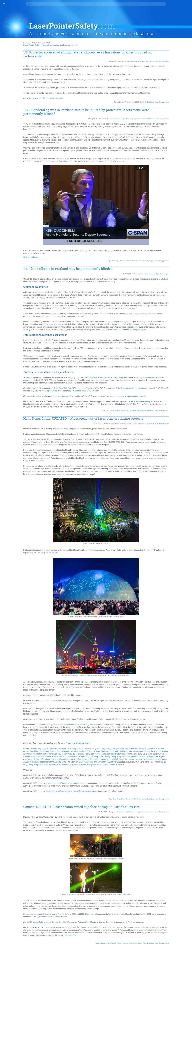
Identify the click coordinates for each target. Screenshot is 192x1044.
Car (182, 235)
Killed (167, 331)
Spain (180, 467)
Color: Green (125, 1019)
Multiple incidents (172, 366)
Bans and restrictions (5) (175, 68)
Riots (120, 257)
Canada (89, 1019)
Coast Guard (180, 246)
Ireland (168, 323)
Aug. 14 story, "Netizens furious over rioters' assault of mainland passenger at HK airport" (113, 815)
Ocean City (175, 395)
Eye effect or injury (150, 47)
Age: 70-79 (169, 192)
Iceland (185, 310)
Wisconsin (169, 520)
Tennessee (179, 483)
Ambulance (170, 200)
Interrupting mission (149, 110)
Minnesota (169, 358)
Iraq (184, 320)
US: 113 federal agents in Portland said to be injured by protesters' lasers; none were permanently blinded (100, 103)
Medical (182, 347)
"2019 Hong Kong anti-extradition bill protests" (81, 818)
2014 (167, 142)
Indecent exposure (173, 315)
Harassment (170, 296)
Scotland (168, 446)
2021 (167, 124)
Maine (179, 342)
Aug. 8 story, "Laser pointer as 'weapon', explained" (123, 802)
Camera (178, 232)
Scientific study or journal (175, 443)
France (168, 286)
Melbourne (169, 350)
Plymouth (180, 411)
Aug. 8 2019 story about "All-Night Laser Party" (79, 799)
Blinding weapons (172, 224)
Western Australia (172, 515)
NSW (167, 395)
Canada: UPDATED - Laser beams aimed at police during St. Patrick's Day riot (100, 868)
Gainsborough (178, 286)
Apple (179, 203)
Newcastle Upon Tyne (174, 384)
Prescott (177, 416)
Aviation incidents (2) (174, 65)
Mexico (168, 352)
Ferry (181, 280)
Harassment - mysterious (175, 299)
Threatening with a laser (175, 491)
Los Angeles (170, 342)
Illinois (167, 312)
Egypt (174, 270)
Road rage (175, 427)
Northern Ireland (172, 392)
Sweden (168, 478)
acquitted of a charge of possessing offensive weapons (92, 850)
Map (176, 344)
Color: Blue (169, 248)
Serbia (176, 446)
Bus (179, 230)
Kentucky (181, 328)
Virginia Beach (171, 504)
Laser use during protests (85, 419)
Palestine (180, 403)
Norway (183, 392)
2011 (167, 150)
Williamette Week (139, 411)
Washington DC (171, 507)
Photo (132, 257)
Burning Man (170, 230)
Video (132, 1019)
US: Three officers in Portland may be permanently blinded (90, 265)
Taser (183, 480)
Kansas (175, 326)
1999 (167, 169)
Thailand (168, 488)
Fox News (54, 409)
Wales (181, 504)
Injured (168, 320)
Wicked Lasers (171, 518)
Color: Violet (181, 251)
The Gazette (55, 89)
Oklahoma (169, 398)
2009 (167, 156)
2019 (167, 129)
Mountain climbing (172, 363)
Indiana (168, 318)
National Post (105, 993)
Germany (177, 288)
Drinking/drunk (178, 264)
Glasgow (175, 291)
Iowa (109, 93)
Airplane (182, 195)
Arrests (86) (170, 60)
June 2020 (139, 337)
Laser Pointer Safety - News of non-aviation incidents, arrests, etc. (72, 31)
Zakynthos (169, 528)
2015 (167, 140)
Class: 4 (168, 243)
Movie (184, 363)
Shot (173, 454)
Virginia (180, 502)
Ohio (184, 395)
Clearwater (178, 243)
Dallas (167, 262)
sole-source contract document (77, 398)
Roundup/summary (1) (174, 108)
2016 (167, 137)
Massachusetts (171, 347)
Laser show (180, 334)
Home (184, 304)
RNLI (167, 427)
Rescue (174, 424)
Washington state (172, 510)
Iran (179, 320)
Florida (173, 283)
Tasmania (169, 483)
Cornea (168, 259)
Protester (115, 93)
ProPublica (75, 411)
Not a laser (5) (171, 103)
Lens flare (169, 339)
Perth (167, 408)
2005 (167, 164)
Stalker (177, 472)
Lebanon (177, 336)
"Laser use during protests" (100, 794)
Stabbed (168, 472)
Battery (174, 219)
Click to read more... (53, 254)
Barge (184, 214)
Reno (167, 424)
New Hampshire (172, 374)
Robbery (168, 430)
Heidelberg (177, 302)
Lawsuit (168, 336)
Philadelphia (176, 408)
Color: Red (169, 251)
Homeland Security (173, 307)
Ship (167, 454)
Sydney (168, 480)
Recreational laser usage (175, 422)
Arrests (116, 456)
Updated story (151, 456)
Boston (168, 227)
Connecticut (178, 256)
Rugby (174, 432)
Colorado (181, 254)
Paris (167, 406)
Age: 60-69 (180, 190)
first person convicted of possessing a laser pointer (102, 773)
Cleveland (169, 246)
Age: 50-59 (169, 190)
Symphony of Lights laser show (85, 718)
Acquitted (169, 182)
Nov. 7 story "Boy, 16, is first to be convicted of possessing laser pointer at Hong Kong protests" (84, 807)
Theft (176, 488)
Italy (180, 323)
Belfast (181, 219)
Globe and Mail (66, 993)
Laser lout (169, 334)
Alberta (175, 198)
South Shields (171, 467)
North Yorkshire (171, 390)
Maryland (183, 344)
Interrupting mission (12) (175, 95)
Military (168, 355)
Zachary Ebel (180, 526)
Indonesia (177, 318)
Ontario (95, 1019)
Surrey (177, 475)
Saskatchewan (171, 440)
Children (179, 238)
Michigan (176, 352)
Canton (176, 235)
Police (116, 257)
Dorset (168, 264)
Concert (168, 256)
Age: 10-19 (169, 184)
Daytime (175, 262)
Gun (185, 294)
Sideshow (180, 454)
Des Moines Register (76, 89)
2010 (167, 153)
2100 (167, 118)
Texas (183, 486)
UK (166, 496)
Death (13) (169, 79)
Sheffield (183, 451)
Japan (167, 326)
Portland (110, 257)
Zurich (178, 528)
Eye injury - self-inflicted (175, 278)
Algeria (183, 198)
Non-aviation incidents (121, 47)
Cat (166, 238)
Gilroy (167, 291)
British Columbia (179, 227)
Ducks (167, 270)
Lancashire (182, 331)
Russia (182, 432)
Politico (118, 409)
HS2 (178, 310)
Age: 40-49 (180, 187)
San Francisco (171, 438)
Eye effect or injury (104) (175, 84)
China (110, 858)
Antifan (179, 200)
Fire (166, 283)
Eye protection (129, 439)
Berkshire (169, 222)
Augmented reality (172, 211)
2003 (167, 166)
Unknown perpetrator (174, 499)
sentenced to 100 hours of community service (88, 839)
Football (180, 283)
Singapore (169, 456)
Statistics (169, 475)
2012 (167, 148)
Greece (179, 294)
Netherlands (170, 371)
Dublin (181, 267)
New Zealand (170, 382)
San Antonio (170, 435)
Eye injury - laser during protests (145, 93)
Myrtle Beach (170, 368)
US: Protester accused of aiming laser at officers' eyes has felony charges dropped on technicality (100, 40)
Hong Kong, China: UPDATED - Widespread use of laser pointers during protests (98, 449)
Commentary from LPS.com (132, 110)
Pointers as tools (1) (173, 105)
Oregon (104, 257)
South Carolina (171, 462)
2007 (167, 161)
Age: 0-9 (178, 182)
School (182, 440)
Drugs (174, 267)
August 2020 (50, 339)
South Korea (170, 464)
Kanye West (170, 328)
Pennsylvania (176, 406)
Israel (175, 323)
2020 (167, 126)
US (106, 93)
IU (185, 323)
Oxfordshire (170, 403)
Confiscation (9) (171, 76)
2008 (167, 158)
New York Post (87, 409)
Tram (178, 494)
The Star (126, 927)
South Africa (170, 459)
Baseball (168, 216)
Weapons (169, 512)
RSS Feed (169, 531)
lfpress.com (86, 1011)
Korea (173, 331)
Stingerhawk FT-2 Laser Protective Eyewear (127, 395)
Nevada (180, 371)
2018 (167, 132)
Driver (167, 267)
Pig (173, 411)
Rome (167, 432)
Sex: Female (170, 448)
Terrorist (175, 486)
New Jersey (170, 376)
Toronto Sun (75, 962)
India (184, 315)
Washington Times (109, 411)
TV (183, 494)
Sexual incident (171, 451)
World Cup (169, 523)
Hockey (177, 304)
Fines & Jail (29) (172, 87)
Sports (168, 470)
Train (172, 494)
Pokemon (169, 414)
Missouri (178, 358)
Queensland (180, 419)
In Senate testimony (53, 430)
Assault (131, 858)
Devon (183, 262)
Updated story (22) (173, 111)
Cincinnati (176, 240)
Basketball (178, 216)
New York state (171, 379)
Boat (183, 224)
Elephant (182, 270)
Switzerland (178, 478)
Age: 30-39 (169, 187)
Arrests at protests (136, 47)
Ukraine (172, 496)
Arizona (178, 206)
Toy (166, 494)
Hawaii (168, 302)
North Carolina (171, 387)
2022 (167, 121)
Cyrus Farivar (178, 259)
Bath (167, 219)
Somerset (179, 456)
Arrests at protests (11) (174, 63)
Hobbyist (168, 304)
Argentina (169, 206)
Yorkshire (169, 526)
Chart (172, 238)
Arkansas (169, 208)
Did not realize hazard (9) (175, 81)
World (177, 520)
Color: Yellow (170, 254)
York (177, 523)
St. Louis (175, 470)
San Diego (181, 435)
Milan (184, 352)
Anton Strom (170, 203)
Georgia (168, 288)
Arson (177, 208)
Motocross (169, 360)
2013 (167, 145)
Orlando (176, 400)
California (169, 232)
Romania (177, 430)
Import (174, 312)
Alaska (168, 198)
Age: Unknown (171, 195)
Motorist (178, 360)
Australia (168, 214)
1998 (167, 172)
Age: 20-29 (122, 93)
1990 (167, 174)
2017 (167, 134)
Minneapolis (178, 355)
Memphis (179, 350)
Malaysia (169, 344)
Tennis (168, 486)
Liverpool (179, 339)
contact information (82, 1037)
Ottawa (184, 400)
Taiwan (176, 480)
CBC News (54, 993)
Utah (167, 502)
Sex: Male (130, 93)
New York (181, 376)
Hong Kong (103, 858)
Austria (177, 214)
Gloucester (169, 294)
